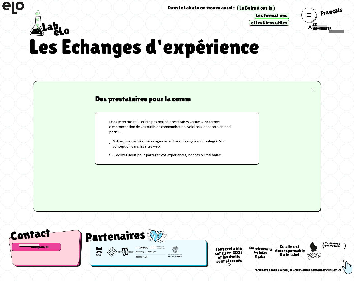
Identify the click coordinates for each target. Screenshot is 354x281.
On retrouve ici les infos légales (260, 256)
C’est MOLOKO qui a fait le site (333, 248)
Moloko (119, 143)
